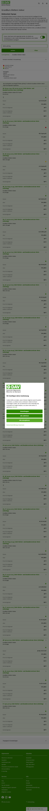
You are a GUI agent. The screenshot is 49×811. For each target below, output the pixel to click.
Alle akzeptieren (24, 420)
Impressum (21, 425)
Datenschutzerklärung (12, 425)
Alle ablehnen (24, 416)
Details (15, 407)
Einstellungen (24, 411)
